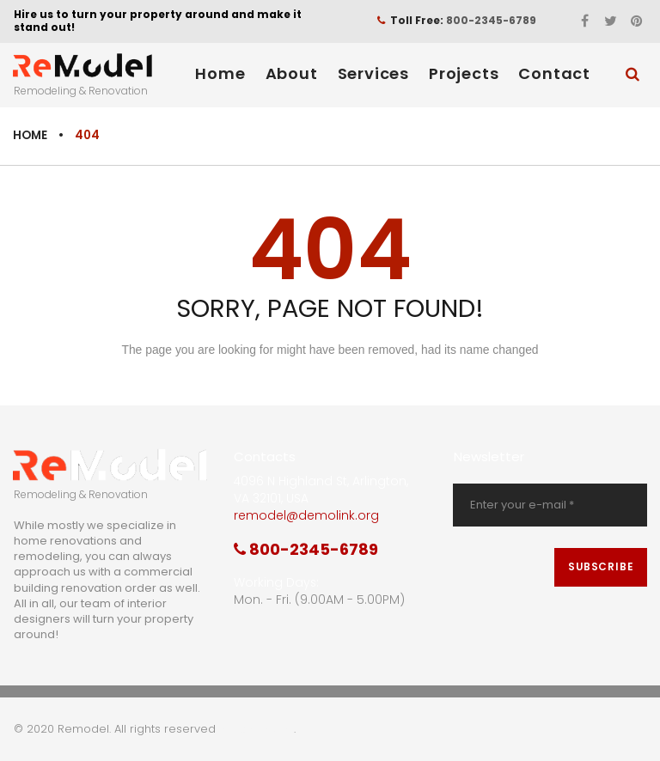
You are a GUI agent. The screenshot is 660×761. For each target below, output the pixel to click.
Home (220, 72)
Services (373, 72)
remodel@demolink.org (306, 515)
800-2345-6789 (491, 20)
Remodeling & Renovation (81, 89)
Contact (554, 72)
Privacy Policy (256, 729)
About (292, 72)
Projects (463, 72)
